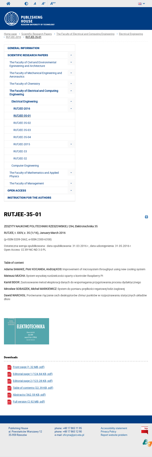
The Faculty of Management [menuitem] (27, 183)
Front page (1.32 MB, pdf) (26, 367)
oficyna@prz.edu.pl (73, 435)
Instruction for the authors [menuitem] (29, 197)
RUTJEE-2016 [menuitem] (21, 108)
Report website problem (114, 435)
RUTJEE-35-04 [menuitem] (22, 137)
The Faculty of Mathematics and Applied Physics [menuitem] (34, 174)
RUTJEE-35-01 (33, 37)
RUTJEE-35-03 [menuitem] (22, 130)
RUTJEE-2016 (13, 37)
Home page (10, 34)
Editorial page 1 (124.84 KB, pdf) (30, 374)
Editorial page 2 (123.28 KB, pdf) (30, 381)
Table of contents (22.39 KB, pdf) (30, 388)
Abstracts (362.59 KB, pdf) (26, 395)
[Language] (141, 3)
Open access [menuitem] (17, 190)
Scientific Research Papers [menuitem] (28, 55)
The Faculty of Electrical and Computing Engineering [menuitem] (34, 92)
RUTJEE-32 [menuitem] (20, 158)
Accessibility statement (114, 428)
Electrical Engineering (131, 34)
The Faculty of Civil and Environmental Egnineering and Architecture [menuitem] (33, 64)
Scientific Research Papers (36, 34)
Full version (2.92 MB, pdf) (26, 402)
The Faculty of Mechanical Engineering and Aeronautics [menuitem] (36, 74)
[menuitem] (71, 55)
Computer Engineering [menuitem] (25, 165)
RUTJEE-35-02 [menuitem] (22, 123)
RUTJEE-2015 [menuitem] (21, 144)
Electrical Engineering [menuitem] (24, 101)
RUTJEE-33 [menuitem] (20, 151)
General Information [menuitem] (23, 48)
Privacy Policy (108, 431)
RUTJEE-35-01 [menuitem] (22, 116)
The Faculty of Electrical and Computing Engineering (85, 34)
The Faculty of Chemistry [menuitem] (25, 83)
